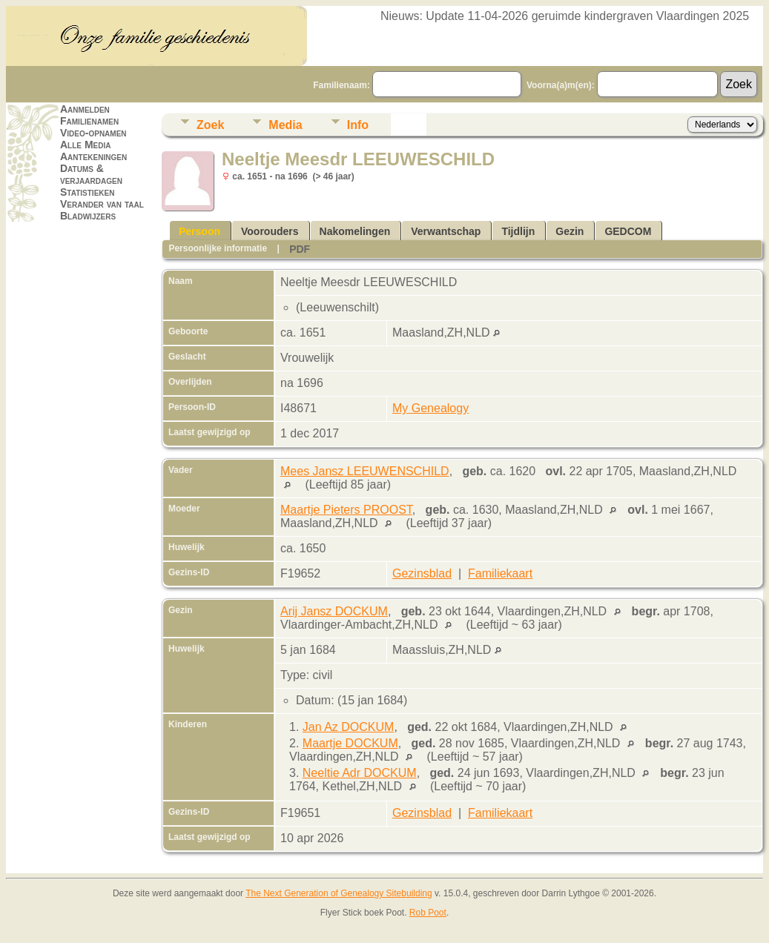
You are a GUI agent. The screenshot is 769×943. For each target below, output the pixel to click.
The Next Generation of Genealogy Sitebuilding (338, 893)
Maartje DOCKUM (350, 743)
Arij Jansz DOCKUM (334, 611)
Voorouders (270, 231)
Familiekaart (500, 573)
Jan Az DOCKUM (349, 727)
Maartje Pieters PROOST (346, 509)
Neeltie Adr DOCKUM (360, 773)
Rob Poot (427, 912)
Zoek (210, 125)
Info (358, 125)
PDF (299, 249)
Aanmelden (85, 109)
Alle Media (85, 144)
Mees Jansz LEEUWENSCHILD (364, 471)
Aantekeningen (93, 156)
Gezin (569, 231)
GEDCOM (627, 231)
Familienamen (89, 121)
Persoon (199, 231)
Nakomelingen (355, 231)
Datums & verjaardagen (91, 174)
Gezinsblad (422, 573)
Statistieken (87, 192)
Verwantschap (446, 231)
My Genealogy (430, 408)
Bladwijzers (88, 216)
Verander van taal (102, 204)
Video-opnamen (93, 133)
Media (285, 125)
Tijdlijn (518, 231)
